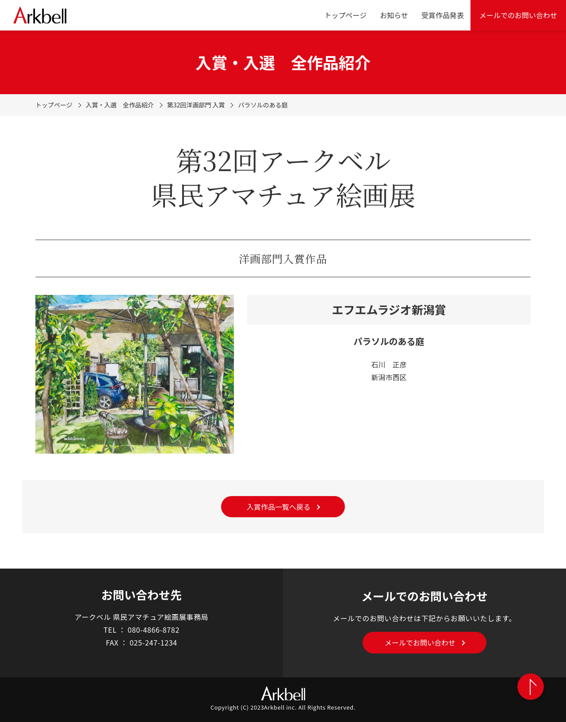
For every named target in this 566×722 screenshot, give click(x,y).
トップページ (346, 15)
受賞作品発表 (442, 15)
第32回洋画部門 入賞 (196, 104)
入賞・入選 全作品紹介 (120, 104)
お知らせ (394, 15)
